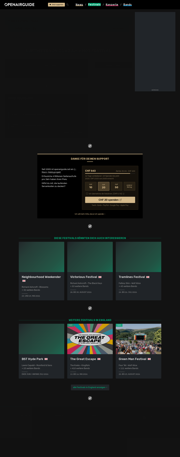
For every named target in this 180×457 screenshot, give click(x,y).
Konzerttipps (61, 419)
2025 (54, 65)
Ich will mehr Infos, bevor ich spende (89, 214)
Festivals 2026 (25, 428)
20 (103, 186)
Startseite (9, 13)
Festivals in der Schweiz (30, 422)
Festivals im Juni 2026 (29, 434)
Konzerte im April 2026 (66, 431)
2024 (47, 65)
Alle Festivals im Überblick (31, 443)
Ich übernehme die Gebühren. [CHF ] (105, 193)
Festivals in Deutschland (30, 425)
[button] (119, 28)
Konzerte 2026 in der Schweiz (69, 440)
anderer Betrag (129, 186)
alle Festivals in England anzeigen (89, 387)
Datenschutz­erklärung (102, 428)
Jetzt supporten (56, 5)
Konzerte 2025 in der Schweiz (69, 437)
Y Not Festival (44, 13)
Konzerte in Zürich (63, 422)
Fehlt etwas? (81, 98)
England (31, 13)
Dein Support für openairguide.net (108, 422)
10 (90, 186)
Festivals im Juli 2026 (29, 437)
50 (116, 186)
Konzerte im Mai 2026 (65, 434)
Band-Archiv (58, 13)
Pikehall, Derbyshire (99, 22)
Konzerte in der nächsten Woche (70, 428)
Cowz (68, 13)
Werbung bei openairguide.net (106, 425)
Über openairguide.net (102, 419)
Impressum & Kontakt (102, 431)
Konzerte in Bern (63, 425)
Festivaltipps (25, 419)
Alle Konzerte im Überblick (67, 443)
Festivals (20, 13)
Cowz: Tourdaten (20, 98)
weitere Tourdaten (113, 65)
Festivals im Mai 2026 (29, 431)
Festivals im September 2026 (32, 440)
